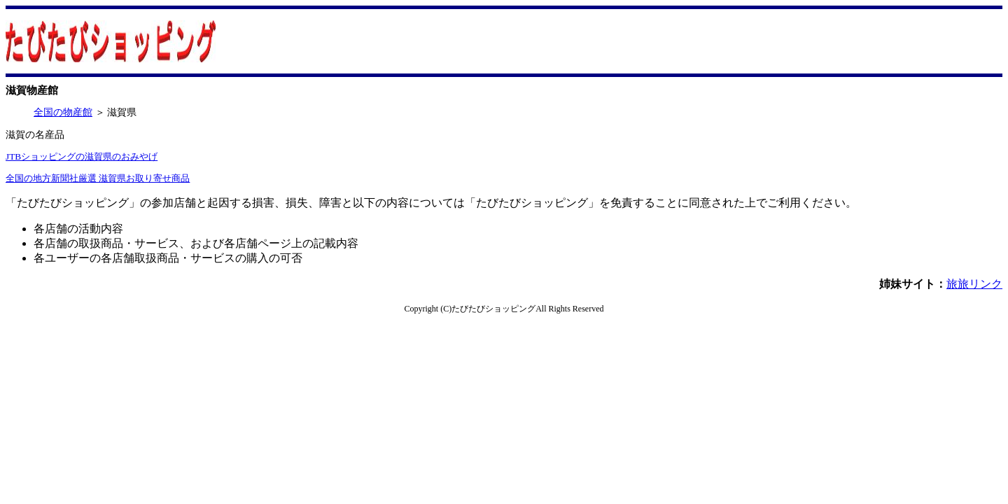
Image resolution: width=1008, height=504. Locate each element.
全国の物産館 (63, 112)
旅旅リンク (974, 284)
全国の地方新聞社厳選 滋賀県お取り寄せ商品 (98, 178)
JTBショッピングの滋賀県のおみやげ (82, 156)
